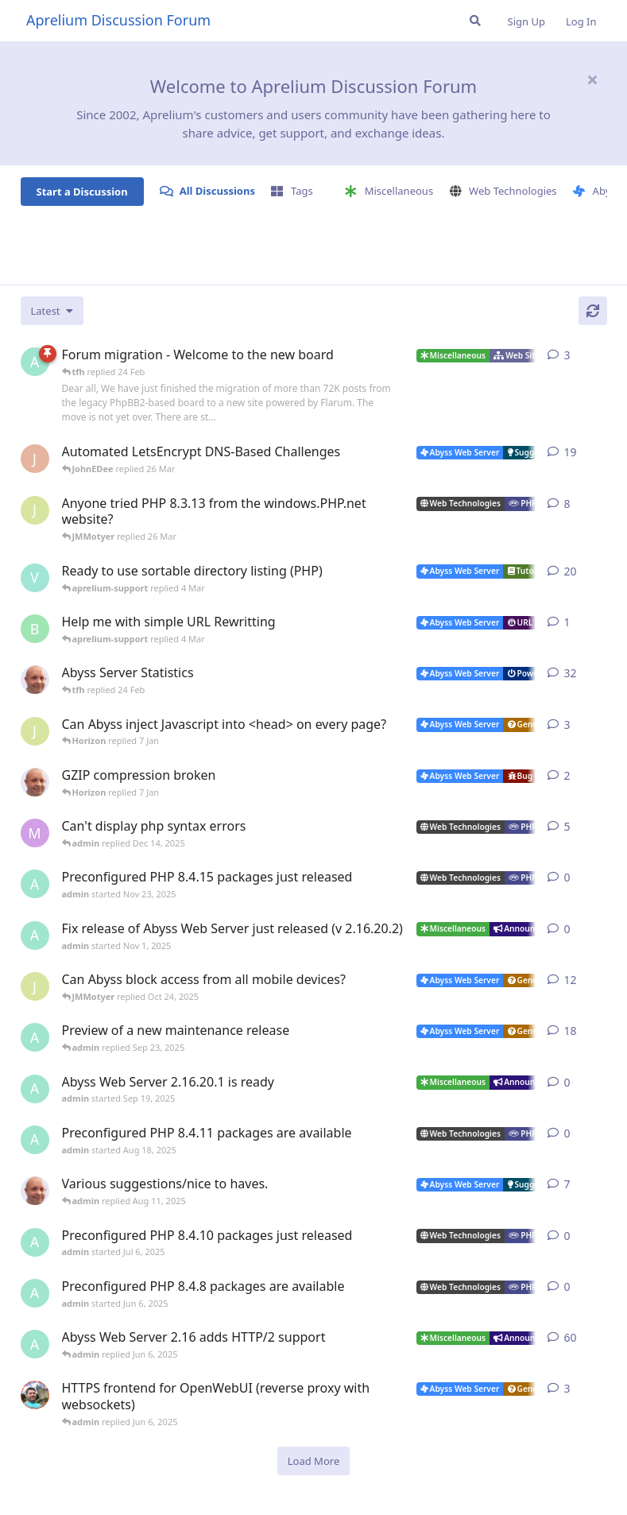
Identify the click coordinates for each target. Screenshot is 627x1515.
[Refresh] (593, 310)
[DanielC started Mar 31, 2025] (35, 1395)
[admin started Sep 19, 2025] (35, 1089)
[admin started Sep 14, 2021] (35, 1344)
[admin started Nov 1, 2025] (35, 935)
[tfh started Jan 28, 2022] (35, 679)
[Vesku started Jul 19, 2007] (35, 578)
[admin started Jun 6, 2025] (35, 1293)
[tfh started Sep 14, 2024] (35, 1190)
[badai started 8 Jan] (35, 628)
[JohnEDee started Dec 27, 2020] (35, 458)
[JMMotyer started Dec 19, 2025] (35, 731)
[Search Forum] (475, 20)
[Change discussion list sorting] (52, 310)
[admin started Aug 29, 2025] (35, 1037)
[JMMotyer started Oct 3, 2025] (35, 986)
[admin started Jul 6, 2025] (35, 1242)
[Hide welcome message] (593, 79)
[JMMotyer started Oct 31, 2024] (35, 510)
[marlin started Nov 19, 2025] (35, 833)
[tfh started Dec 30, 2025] (35, 782)
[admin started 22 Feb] (35, 361)
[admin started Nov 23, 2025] (35, 884)
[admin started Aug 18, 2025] (35, 1140)
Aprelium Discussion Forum (118, 19)
